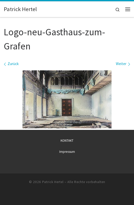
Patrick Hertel (53, 182)
